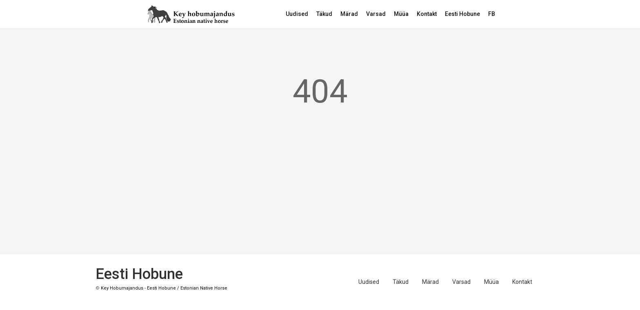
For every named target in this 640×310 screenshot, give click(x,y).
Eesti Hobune (462, 14)
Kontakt (427, 14)
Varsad (376, 14)
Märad (349, 14)
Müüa (401, 14)
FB (491, 14)
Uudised (297, 14)
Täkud (324, 14)
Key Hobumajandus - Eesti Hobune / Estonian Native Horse (164, 288)
